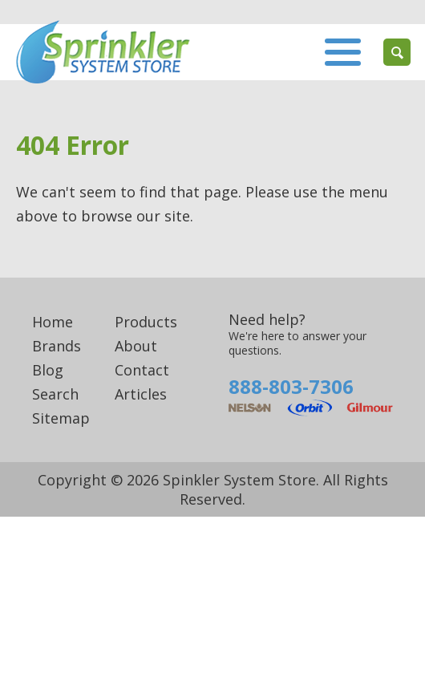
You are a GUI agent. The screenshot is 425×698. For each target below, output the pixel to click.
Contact (142, 369)
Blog (47, 369)
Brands (56, 345)
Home (52, 321)
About (136, 345)
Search (55, 394)
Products (146, 321)
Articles (141, 394)
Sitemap (61, 418)
